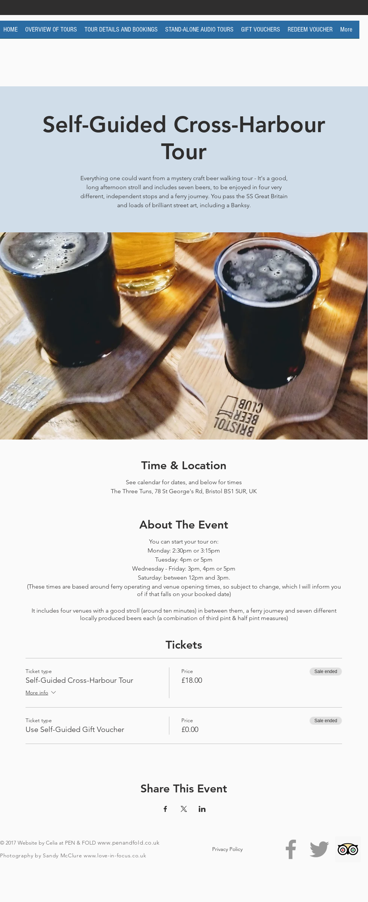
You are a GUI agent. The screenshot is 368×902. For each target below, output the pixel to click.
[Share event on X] (183, 809)
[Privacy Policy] (227, 849)
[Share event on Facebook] (165, 809)
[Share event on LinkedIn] (202, 809)
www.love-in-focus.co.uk (115, 855)
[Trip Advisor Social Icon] (348, 849)
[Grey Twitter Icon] (319, 849)
